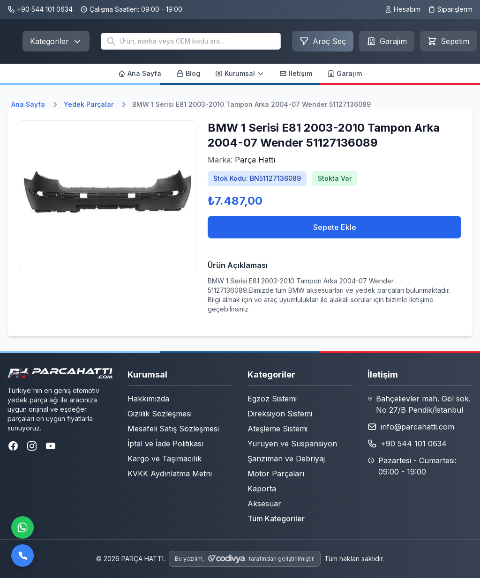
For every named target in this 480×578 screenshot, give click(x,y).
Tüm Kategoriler (276, 518)
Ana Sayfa (139, 73)
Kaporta (262, 488)
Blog (188, 73)
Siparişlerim (450, 9)
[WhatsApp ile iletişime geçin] (22, 527)
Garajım (344, 73)
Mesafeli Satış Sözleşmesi (173, 428)
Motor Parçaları (276, 473)
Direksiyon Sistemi (280, 413)
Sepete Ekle (334, 227)
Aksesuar (264, 503)
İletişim (295, 73)
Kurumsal (239, 73)
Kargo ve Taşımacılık (165, 458)
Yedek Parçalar (88, 104)
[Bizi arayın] (22, 555)
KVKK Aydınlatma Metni (170, 473)
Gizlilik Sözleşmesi (160, 413)
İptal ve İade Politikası (165, 443)
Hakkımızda (148, 398)
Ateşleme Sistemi (278, 428)
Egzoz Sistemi (272, 398)
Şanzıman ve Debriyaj (286, 458)
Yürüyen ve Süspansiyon (292, 443)
